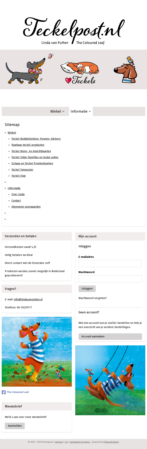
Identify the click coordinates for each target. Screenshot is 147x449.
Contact (16, 200)
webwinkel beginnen (80, 442)
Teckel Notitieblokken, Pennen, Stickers (36, 138)
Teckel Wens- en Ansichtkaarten (31, 151)
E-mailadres (86, 257)
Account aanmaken (93, 336)
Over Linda (17, 194)
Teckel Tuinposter (22, 169)
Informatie (81, 111)
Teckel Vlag (18, 175)
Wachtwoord (86, 272)
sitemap (59, 442)
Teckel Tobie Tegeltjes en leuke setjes (34, 157)
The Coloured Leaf (15, 392)
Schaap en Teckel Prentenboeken (32, 163)
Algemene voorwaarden (26, 206)
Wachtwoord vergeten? (92, 298)
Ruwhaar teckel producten (27, 145)
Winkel (57, 111)
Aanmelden (15, 425)
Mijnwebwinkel (111, 442)
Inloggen (87, 288)
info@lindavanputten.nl (28, 299)
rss (66, 442)
